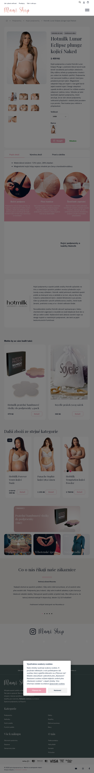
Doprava (7, 744)
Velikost (54, 111)
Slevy (49, 727)
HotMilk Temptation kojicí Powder (75, 480)
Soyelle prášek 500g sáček (69, 404)
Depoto (12, 770)
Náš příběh (52, 744)
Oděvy (50, 715)
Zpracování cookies (57, 684)
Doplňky (50, 719)
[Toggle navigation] (87, 10)
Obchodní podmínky (11, 740)
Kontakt (51, 748)
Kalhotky (7, 719)
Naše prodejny (53, 740)
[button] (59, 116)
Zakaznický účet (9, 748)
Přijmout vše (36, 690)
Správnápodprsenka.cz (16, 768)
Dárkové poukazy (54, 723)
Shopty (6, 770)
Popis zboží (14, 154)
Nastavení (57, 690)
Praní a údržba (58, 154)
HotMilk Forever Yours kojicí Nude (18, 480)
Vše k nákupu (31, 3)
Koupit (58, 140)
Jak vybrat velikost (10, 3)
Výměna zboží (36, 154)
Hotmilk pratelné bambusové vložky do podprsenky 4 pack (23, 406)
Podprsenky (16, 20)
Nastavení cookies (21, 770)
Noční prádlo (8, 723)
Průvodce (51, 752)
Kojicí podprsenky (33, 20)
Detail (37, 414)
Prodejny (22, 3)
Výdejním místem (25, 699)
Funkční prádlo (9, 727)
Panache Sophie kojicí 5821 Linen (46, 478)
